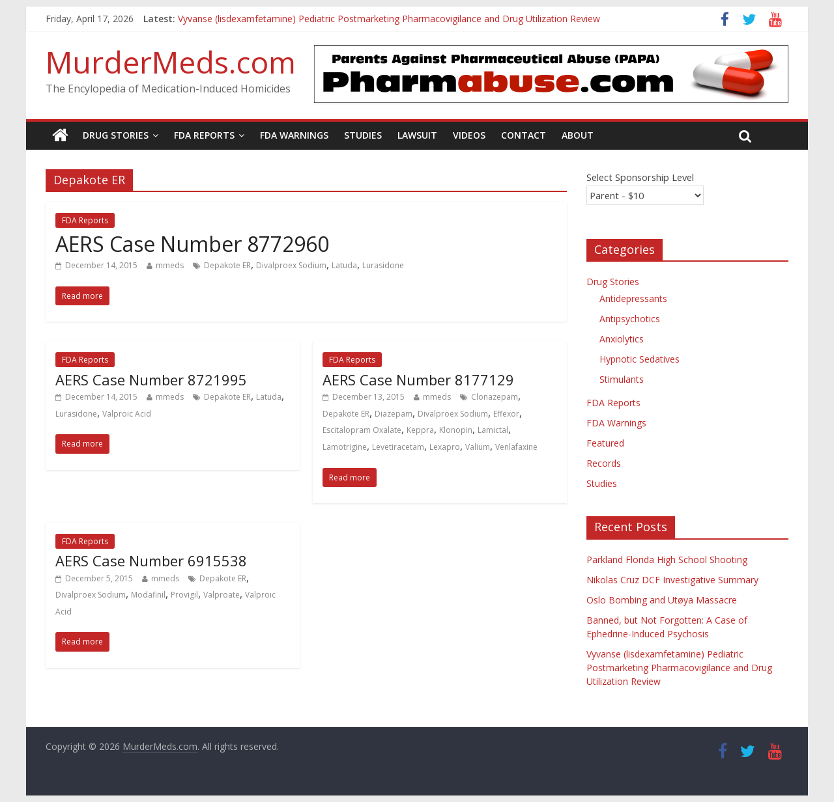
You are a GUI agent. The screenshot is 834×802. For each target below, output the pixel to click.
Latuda (344, 265)
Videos (469, 135)
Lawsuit (417, 135)
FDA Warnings (294, 135)
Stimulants (621, 379)
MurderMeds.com (171, 62)
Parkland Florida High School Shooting (666, 559)
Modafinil (148, 594)
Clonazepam (494, 396)
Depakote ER (227, 265)
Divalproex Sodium (291, 265)
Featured (605, 443)
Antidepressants (633, 298)
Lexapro (444, 446)
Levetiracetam (398, 446)
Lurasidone (383, 265)
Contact (523, 135)
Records (603, 463)
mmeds (170, 265)
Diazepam (393, 413)
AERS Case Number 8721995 (151, 379)
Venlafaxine (516, 446)
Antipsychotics (629, 318)
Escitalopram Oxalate (362, 430)
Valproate (221, 594)
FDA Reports (204, 135)
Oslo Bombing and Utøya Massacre (661, 600)
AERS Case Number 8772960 (192, 244)
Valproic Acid (126, 413)
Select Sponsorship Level (640, 177)
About (578, 135)
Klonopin (455, 430)
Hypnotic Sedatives (639, 359)
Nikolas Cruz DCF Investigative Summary (672, 580)
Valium (477, 446)
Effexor (506, 413)
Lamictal (493, 430)
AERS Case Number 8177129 (418, 379)
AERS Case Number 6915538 (151, 560)
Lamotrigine (345, 446)
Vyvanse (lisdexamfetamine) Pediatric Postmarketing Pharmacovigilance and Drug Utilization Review (389, 18)
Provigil (184, 594)
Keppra (420, 430)
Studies (363, 135)
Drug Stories (116, 135)
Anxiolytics (621, 339)
